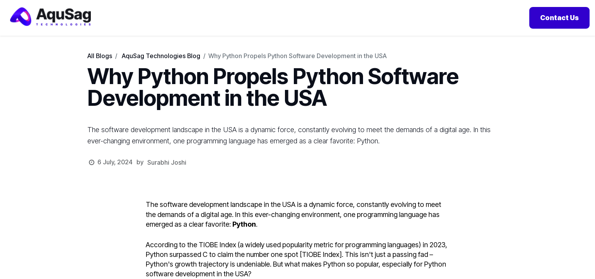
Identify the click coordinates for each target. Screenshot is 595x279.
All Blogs (99, 65)
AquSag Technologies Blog (161, 65)
